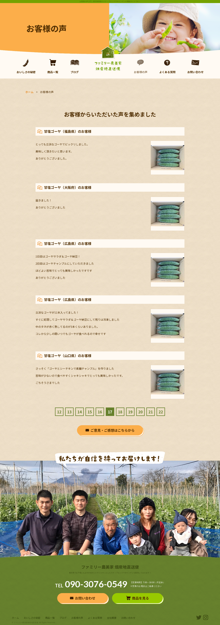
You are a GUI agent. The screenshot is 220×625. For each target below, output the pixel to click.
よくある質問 (167, 66)
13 (69, 411)
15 (89, 411)
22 (161, 411)
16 (100, 411)
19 (130, 411)
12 (59, 411)
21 (150, 411)
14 (79, 411)
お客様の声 (140, 66)
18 (120, 411)
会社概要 (111, 617)
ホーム (29, 92)
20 (140, 411)
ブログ (74, 66)
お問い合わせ (195, 66)
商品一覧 (52, 66)
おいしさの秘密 (26, 66)
